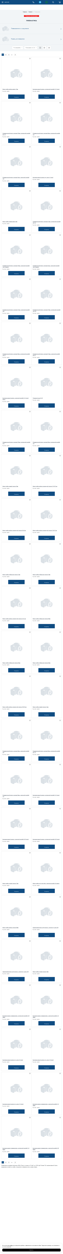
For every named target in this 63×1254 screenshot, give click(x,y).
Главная (25, 12)
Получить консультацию (31, 16)
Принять (31, 1250)
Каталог (30, 12)
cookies (11, 1245)
